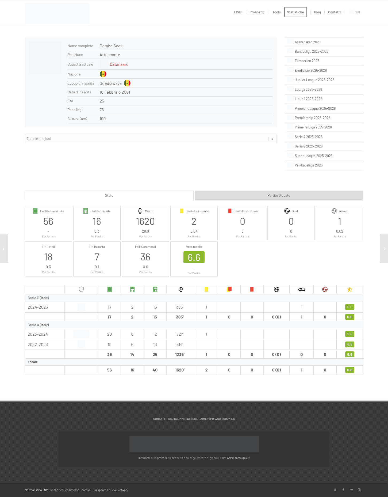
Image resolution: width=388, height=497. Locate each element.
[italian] (57, 14)
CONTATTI (159, 418)
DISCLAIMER (200, 418)
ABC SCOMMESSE (179, 418)
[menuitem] (238, 12)
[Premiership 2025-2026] (324, 118)
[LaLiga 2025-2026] (324, 89)
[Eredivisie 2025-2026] (324, 70)
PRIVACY (215, 418)
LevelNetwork (119, 490)
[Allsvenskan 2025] (324, 42)
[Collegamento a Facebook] (343, 490)
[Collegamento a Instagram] (359, 490)
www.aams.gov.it (238, 458)
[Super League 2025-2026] (324, 155)
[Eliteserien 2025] (324, 61)
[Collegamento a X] (335, 490)
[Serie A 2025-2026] (324, 136)
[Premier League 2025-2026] (324, 108)
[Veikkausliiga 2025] (324, 165)
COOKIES (229, 418)
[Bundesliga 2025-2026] (324, 51)
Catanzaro (119, 64)
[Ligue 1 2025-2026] (324, 99)
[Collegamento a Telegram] (351, 490)
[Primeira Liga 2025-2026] (324, 127)
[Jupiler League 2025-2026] (324, 80)
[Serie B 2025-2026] (324, 146)
